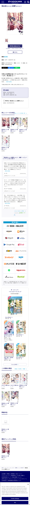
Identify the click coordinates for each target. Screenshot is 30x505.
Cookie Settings (15, 498)
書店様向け (13, 475)
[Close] (28, 484)
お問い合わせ (4, 478)
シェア (11, 67)
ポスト (5, 67)
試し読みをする (15, 46)
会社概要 (3, 473)
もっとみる (14, 364)
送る (18, 67)
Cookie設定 (4, 480)
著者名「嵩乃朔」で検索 (20, 368)
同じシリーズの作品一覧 (20, 113)
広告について (18, 473)
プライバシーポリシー (13, 478)
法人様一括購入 (20, 475)
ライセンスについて (6, 475)
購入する (15, 52)
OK (15, 502)
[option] (6, 425)
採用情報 (12, 473)
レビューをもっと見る (19, 211)
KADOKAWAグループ (6, 477)
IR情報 (8, 473)
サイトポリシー (22, 478)
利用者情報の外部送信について (14, 480)
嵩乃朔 (6, 56)
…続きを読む (8, 81)
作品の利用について (16, 477)
